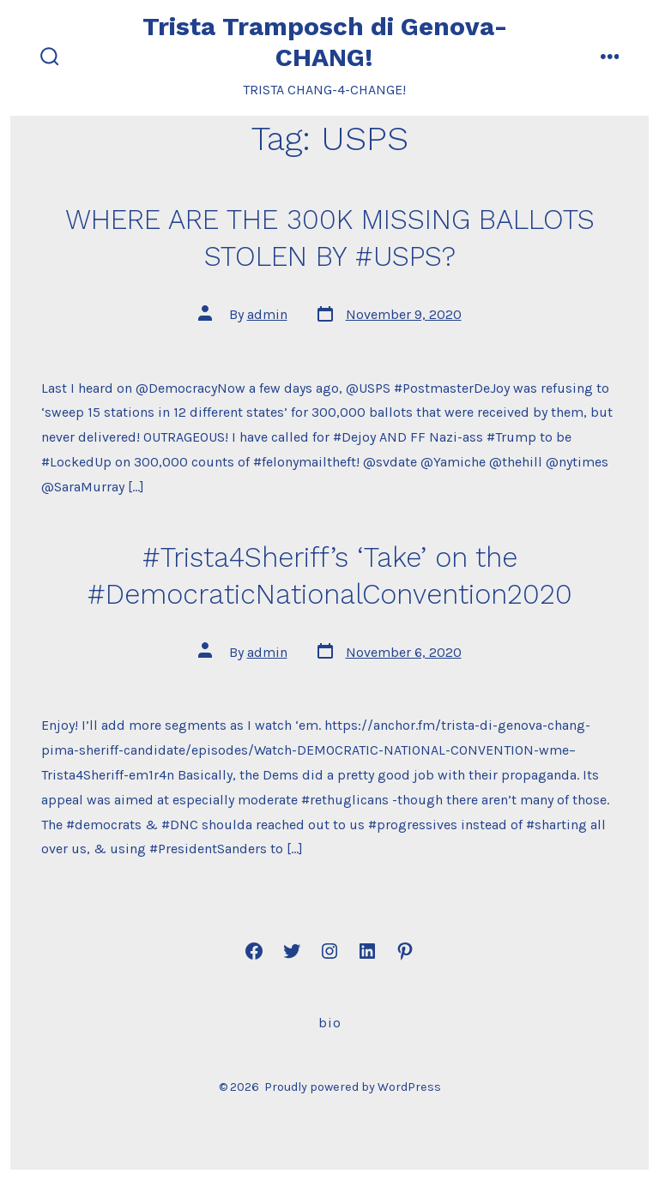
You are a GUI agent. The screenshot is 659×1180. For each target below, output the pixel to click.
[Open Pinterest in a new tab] (405, 951)
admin (267, 314)
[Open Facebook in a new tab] (254, 951)
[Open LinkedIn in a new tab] (367, 951)
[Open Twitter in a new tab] (292, 951)
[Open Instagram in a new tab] (329, 951)
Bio (330, 1022)
